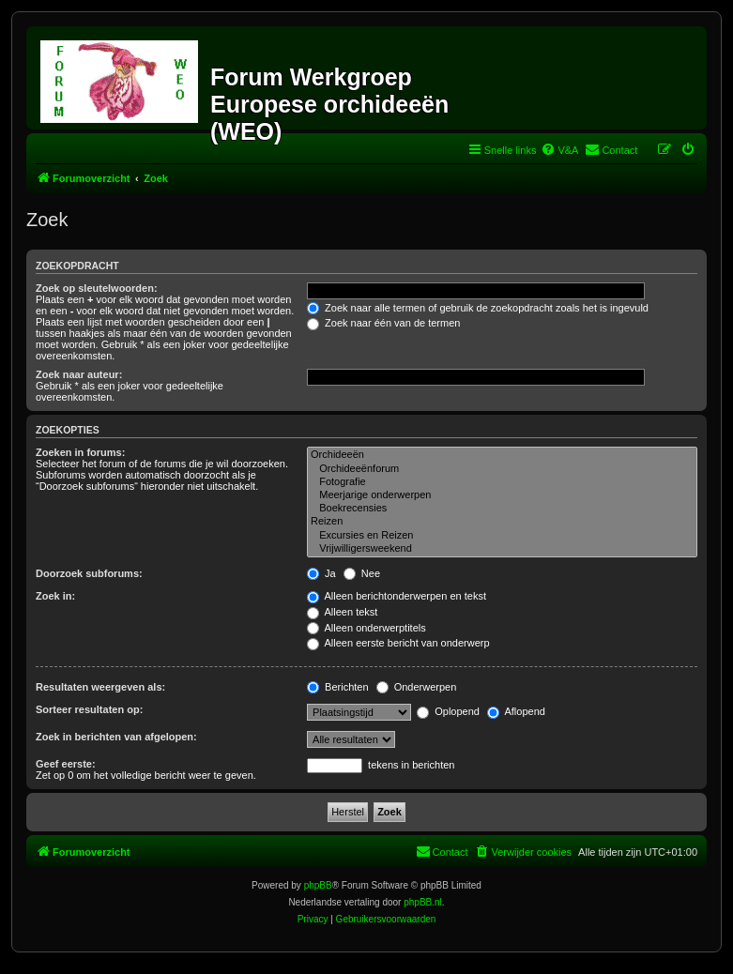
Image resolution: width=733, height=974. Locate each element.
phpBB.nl (423, 902)
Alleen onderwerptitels (366, 627)
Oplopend (448, 711)
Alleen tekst (342, 611)
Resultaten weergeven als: (100, 686)
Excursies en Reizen (502, 535)
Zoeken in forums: (80, 452)
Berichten (338, 686)
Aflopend (516, 711)
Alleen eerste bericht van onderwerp (398, 642)
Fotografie (502, 482)
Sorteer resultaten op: (89, 709)
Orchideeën (502, 455)
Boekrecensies (502, 508)
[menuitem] (559, 150)
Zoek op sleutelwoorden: (97, 288)
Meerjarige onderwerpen (502, 495)
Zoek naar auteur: (79, 374)
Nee (362, 573)
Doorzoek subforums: (89, 573)
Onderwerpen (416, 686)
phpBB (318, 885)
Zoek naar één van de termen (383, 322)
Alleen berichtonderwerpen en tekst (396, 595)
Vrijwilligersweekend (502, 548)
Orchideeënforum (502, 469)
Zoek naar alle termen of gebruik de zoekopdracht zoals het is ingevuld (478, 307)
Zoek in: (55, 595)
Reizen (502, 521)
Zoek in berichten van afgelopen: (116, 736)
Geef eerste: (66, 763)
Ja (321, 573)
